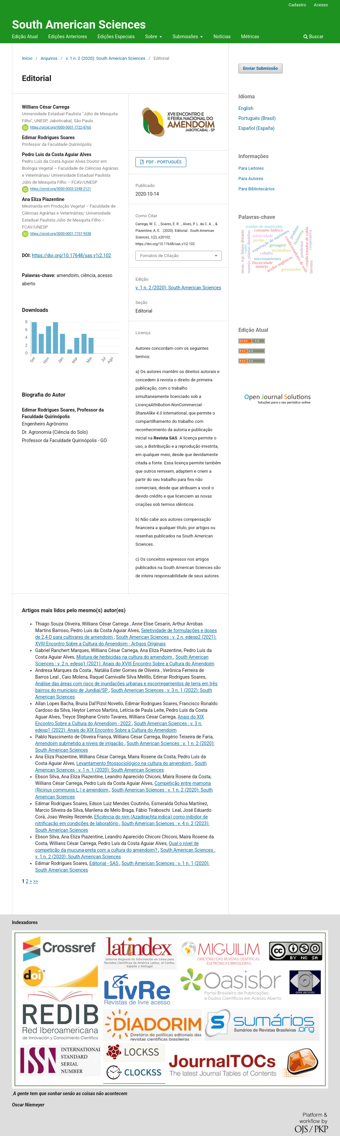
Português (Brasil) (257, 118)
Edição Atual (25, 36)
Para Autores (250, 178)
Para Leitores (251, 168)
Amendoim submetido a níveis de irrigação (80, 743)
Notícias (222, 36)
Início (27, 58)
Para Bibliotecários (256, 188)
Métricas (250, 36)
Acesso (321, 4)
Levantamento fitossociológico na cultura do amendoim (134, 763)
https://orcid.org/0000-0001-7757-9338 (60, 234)
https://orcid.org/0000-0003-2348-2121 (60, 189)
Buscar (313, 36)
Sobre (151, 36)
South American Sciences (79, 25)
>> (35, 881)
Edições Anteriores (67, 36)
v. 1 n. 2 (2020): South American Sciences (105, 58)
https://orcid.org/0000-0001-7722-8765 (60, 127)
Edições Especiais (116, 36)
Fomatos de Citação (159, 255)
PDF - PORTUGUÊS (163, 161)
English (245, 108)
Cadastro (297, 4)
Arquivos (49, 58)
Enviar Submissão (260, 68)
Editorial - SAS (104, 863)
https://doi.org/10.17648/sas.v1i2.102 (71, 255)
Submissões (186, 36)
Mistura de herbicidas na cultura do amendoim (124, 657)
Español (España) (256, 128)
